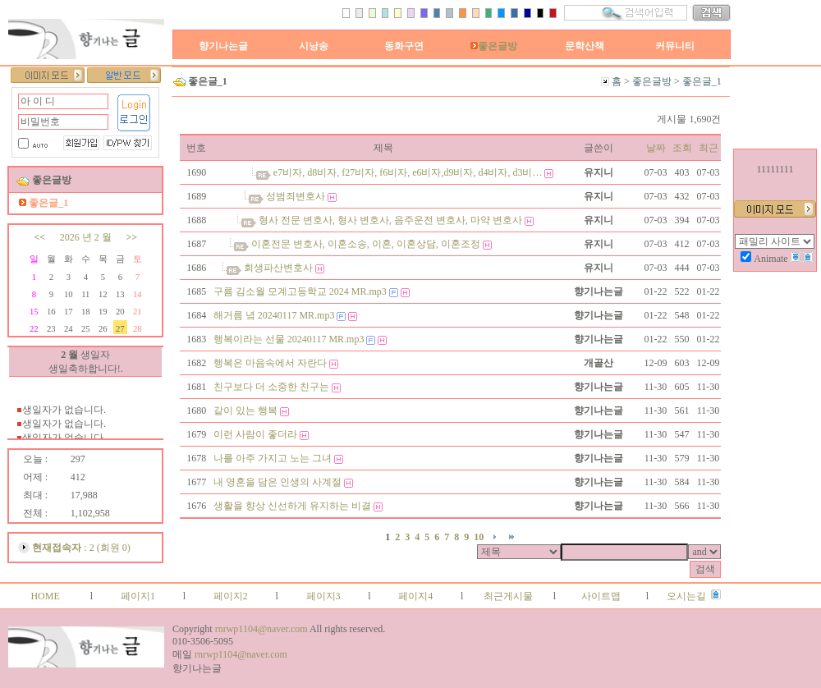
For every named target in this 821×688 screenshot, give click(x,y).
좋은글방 (493, 46)
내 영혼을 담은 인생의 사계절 (277, 482)
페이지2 (230, 596)
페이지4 (415, 596)
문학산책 (584, 46)
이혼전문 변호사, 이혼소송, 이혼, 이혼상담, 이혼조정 (365, 244)
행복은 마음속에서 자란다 (270, 363)
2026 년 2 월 (86, 237)
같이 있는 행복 (245, 410)
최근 (708, 148)
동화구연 (404, 46)
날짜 (656, 148)
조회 (682, 148)
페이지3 (323, 596)
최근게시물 (508, 596)
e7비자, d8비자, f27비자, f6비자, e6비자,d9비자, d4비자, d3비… (408, 172)
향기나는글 (223, 46)
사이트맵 (601, 596)
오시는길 (686, 596)
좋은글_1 (702, 81)
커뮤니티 (675, 46)
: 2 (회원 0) (81, 547)
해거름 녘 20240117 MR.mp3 (274, 315)
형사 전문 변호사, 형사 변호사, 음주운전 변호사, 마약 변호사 (390, 220)
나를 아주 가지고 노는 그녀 (272, 458)
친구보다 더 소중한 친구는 (271, 386)
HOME (44, 596)
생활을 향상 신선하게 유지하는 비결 (292, 505)
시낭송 (313, 46)
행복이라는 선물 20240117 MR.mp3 (289, 339)
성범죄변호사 (295, 196)
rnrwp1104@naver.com (261, 629)
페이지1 (138, 596)
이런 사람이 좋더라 (255, 434)
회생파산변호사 (278, 267)
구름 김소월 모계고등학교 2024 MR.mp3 (300, 291)
